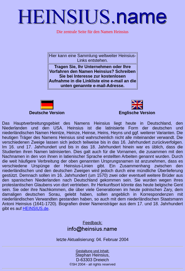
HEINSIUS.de (35, 208)
